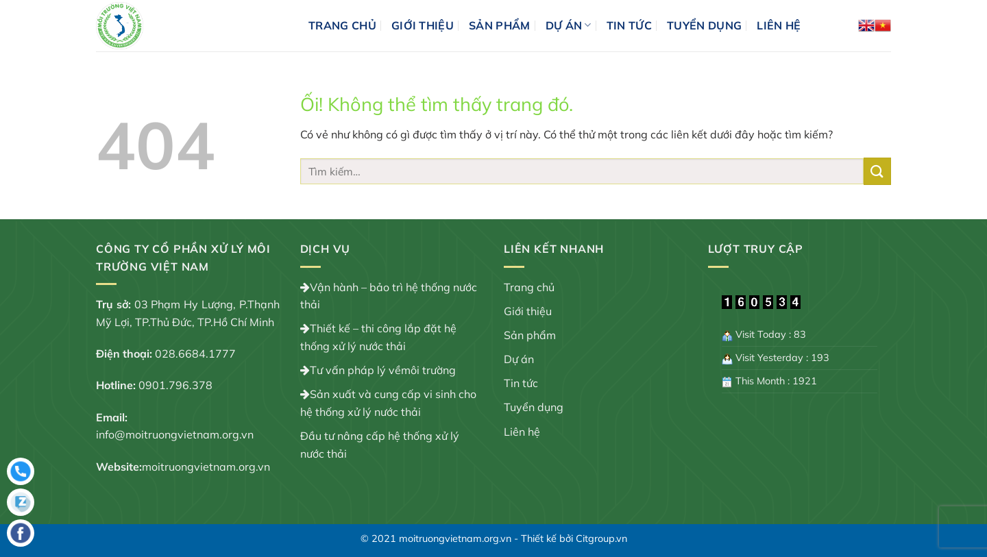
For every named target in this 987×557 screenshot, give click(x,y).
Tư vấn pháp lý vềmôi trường (383, 370)
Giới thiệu (422, 25)
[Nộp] (877, 171)
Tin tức (629, 25)
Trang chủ (342, 25)
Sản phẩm (500, 25)
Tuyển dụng (704, 25)
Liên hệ (779, 25)
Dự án (569, 25)
